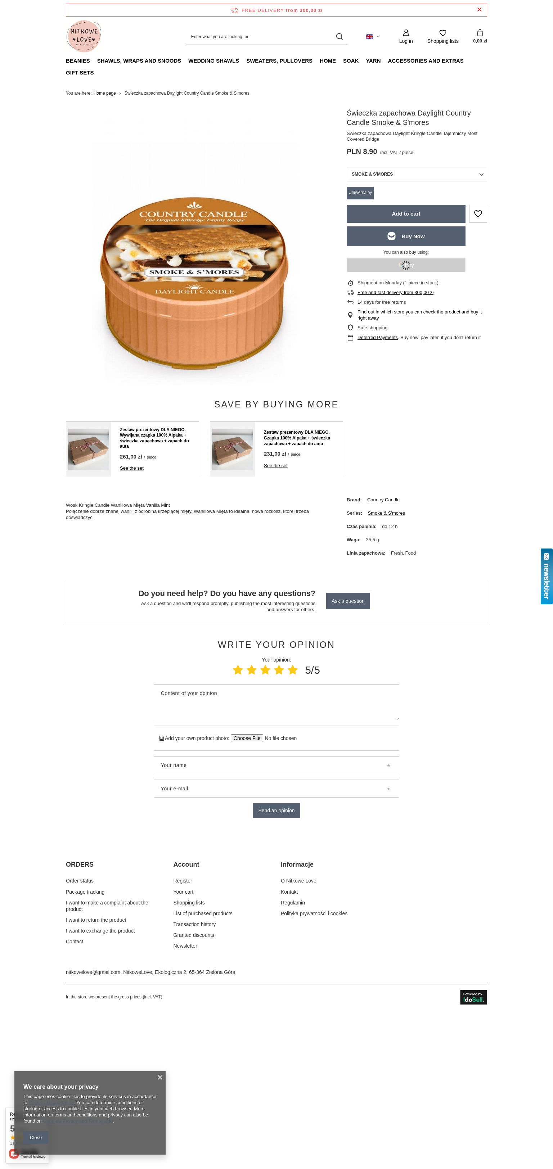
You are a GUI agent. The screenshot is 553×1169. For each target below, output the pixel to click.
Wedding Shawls (213, 61)
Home (328, 61)
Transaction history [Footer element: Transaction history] (195, 1076)
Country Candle (383, 499)
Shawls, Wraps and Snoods (139, 61)
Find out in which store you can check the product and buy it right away (420, 315)
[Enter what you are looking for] (267, 36)
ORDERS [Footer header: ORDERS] (80, 1016)
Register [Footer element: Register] (183, 1033)
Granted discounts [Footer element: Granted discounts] (194, 1087)
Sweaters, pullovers (279, 61)
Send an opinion (276, 810)
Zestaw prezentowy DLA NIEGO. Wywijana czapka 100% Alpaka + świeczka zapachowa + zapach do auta (154, 438)
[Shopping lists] (443, 36)
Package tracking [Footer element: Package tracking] (85, 1044)
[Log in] (406, 36)
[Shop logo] (84, 37)
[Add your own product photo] (278, 738)
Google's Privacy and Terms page (78, 1121)
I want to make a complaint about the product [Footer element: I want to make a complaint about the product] (107, 1058)
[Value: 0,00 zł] (480, 36)
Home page (105, 93)
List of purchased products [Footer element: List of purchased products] (203, 1065)
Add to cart (406, 214)
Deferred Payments (378, 337)
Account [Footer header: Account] (186, 1016)
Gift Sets (80, 72)
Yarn (373, 61)
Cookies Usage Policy (50, 1102)
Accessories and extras (426, 61)
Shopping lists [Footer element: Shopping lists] (189, 1054)
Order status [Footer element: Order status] (80, 1033)
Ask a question (348, 601)
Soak (351, 61)
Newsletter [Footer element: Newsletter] (185, 1098)
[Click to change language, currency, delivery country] (372, 36)
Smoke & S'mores (386, 513)
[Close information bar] (479, 10)
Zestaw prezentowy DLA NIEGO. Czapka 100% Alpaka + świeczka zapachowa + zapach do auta (297, 438)
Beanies (78, 61)
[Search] (340, 36)
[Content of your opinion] (276, 702)
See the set (132, 468)
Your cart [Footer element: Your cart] (184, 1044)
